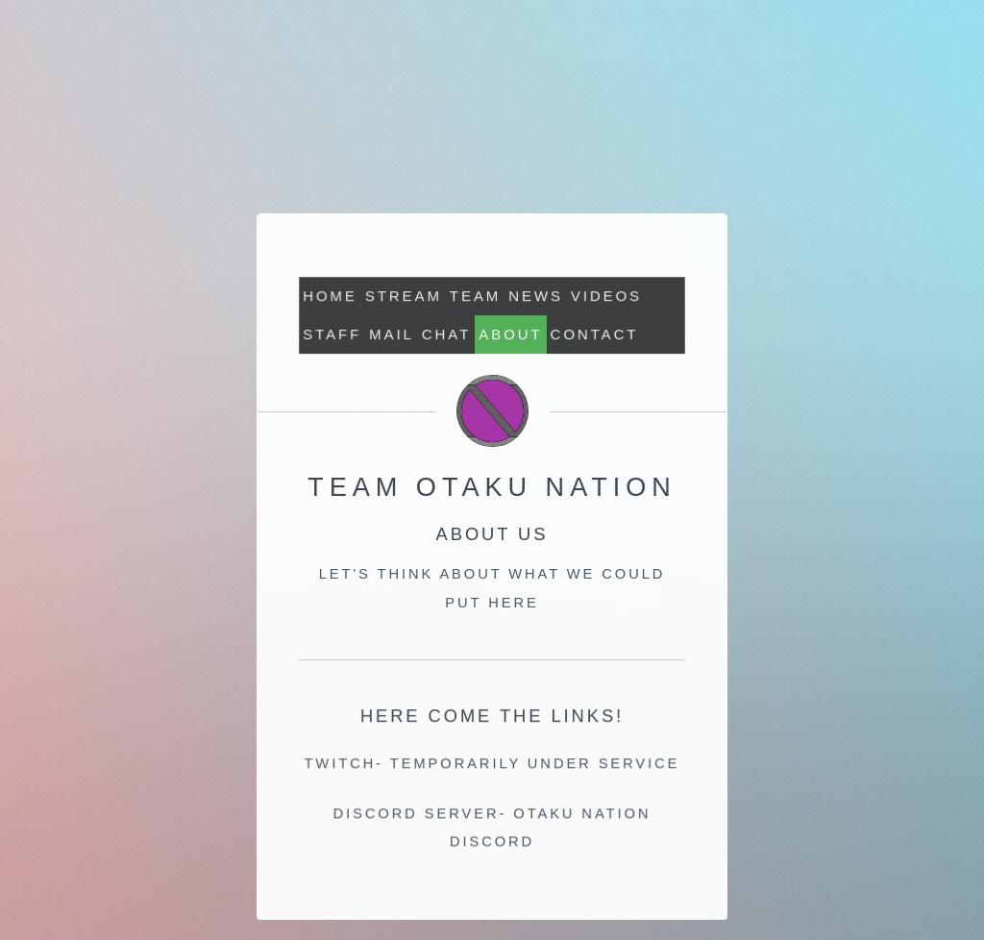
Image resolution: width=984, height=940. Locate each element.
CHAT (446, 334)
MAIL (391, 334)
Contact (594, 334)
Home (331, 295)
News (535, 295)
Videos (606, 295)
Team (475, 295)
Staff (333, 334)
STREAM (403, 295)
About (510, 334)
